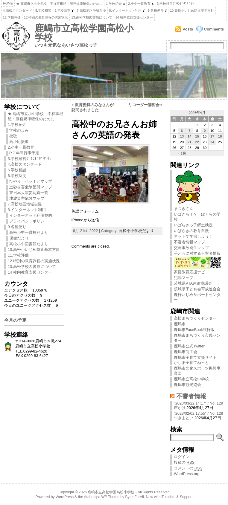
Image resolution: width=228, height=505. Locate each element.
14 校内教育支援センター (134, 17)
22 (197, 142)
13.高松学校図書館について (91, 17)
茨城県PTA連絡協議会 (193, 283)
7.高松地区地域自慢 (91, 10)
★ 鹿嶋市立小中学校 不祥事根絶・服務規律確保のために (59, 3)
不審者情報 (191, 396)
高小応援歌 (19, 141)
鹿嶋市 (180, 324)
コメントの (188, 468)
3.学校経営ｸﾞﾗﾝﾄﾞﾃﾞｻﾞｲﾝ (175, 3)
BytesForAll (134, 497)
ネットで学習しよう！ (193, 236)
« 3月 (182, 153)
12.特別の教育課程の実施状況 (46, 17)
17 (212, 136)
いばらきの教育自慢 (191, 230)
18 (220, 136)
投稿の (184, 462)
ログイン (181, 456)
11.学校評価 (12, 17)
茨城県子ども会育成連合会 (197, 289)
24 (212, 142)
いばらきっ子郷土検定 (193, 225)
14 (189, 136)
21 (189, 142)
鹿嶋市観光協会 (187, 384)
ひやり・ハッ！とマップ (30, 181)
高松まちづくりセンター (195, 318)
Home (8, 3)
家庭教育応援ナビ (197, 269)
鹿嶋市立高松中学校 (191, 379)
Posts (188, 29)
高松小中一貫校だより (28, 232)
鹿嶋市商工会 (185, 352)
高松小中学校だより (136, 230)
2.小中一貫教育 (139, 3)
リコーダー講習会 (143, 105)
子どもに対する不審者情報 (197, 253)
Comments (214, 29)
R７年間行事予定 (24, 153)
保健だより (19, 238)
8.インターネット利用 (125, 10)
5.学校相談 (43, 10)
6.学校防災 (62, 10)
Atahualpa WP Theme (101, 497)
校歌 (13, 136)
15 (197, 136)
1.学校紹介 (114, 3)
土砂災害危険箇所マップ (30, 187)
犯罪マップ (183, 277)
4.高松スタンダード (17, 10)
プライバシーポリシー (28, 221)
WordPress (65, 497)
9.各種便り (156, 10)
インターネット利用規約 (30, 215)
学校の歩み (19, 130)
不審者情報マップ (189, 242)
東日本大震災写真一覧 (28, 192)
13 (182, 136)
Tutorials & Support (177, 497)
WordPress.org (186, 474)
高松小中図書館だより (28, 244)
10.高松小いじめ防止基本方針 (192, 10)
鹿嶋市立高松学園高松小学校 (83, 33)
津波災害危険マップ (26, 198)
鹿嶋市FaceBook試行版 (194, 329)
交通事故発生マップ (191, 247)
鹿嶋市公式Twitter (189, 346)
